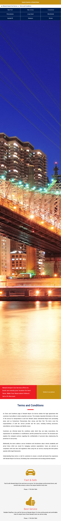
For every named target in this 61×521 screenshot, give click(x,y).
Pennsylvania (10, 14)
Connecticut (51, 10)
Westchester (51, 14)
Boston (51, 18)
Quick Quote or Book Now (30, 2)
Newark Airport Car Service (10, 6)
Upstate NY (10, 18)
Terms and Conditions (25, 6)
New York (10, 10)
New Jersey (30, 10)
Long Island (30, 14)
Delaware (30, 18)
